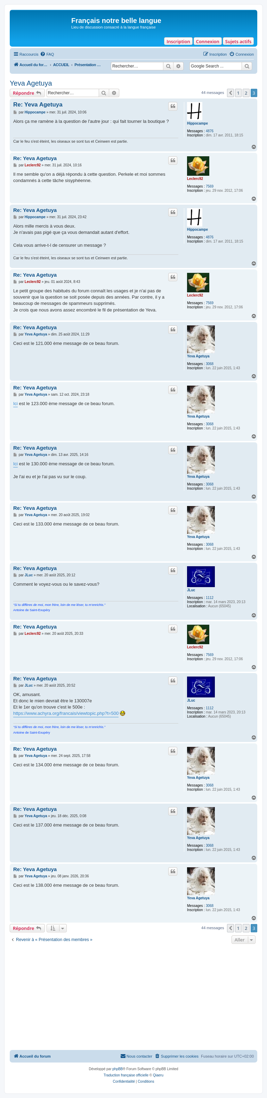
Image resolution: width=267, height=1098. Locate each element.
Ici (15, 403)
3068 (209, 364)
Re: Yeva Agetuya (38, 104)
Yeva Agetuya (31, 83)
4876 (209, 131)
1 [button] (238, 93)
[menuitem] (47, 54)
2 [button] (246, 93)
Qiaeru (158, 1075)
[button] (230, 93)
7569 (209, 186)
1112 (209, 598)
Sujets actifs (238, 41)
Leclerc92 (195, 179)
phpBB (117, 1069)
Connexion (207, 41)
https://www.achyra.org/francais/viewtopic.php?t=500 (66, 713)
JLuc (191, 590)
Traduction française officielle (126, 1075)
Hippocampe (197, 123)
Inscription (178, 41)
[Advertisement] (133, 997)
